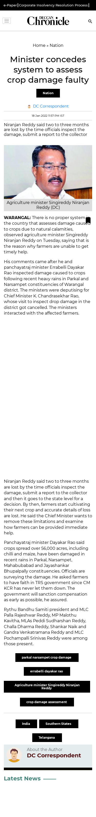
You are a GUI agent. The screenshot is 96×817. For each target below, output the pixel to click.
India (26, 724)
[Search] (90, 22)
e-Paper (10, 5)
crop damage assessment (47, 702)
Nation (48, 93)
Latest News (22, 778)
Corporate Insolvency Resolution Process (53, 5)
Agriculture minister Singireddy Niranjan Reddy (47, 686)
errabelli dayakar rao (47, 671)
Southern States (59, 724)
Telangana (47, 737)
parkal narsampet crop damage (47, 657)
